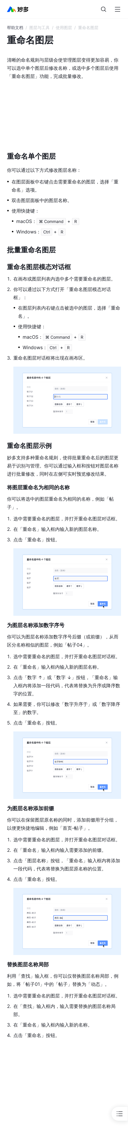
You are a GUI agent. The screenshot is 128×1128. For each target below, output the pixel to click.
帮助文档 (15, 27)
